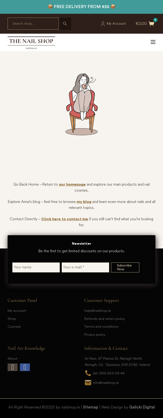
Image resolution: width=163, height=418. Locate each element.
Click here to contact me (64, 219)
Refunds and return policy (104, 318)
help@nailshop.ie (97, 310)
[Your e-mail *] (85, 267)
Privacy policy (94, 334)
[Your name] (36, 267)
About (12, 358)
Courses (14, 326)
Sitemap (90, 407)
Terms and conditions (101, 326)
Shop (12, 318)
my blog (84, 202)
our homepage (72, 184)
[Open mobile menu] (153, 42)
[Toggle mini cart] (151, 24)
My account (17, 310)
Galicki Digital (142, 407)
